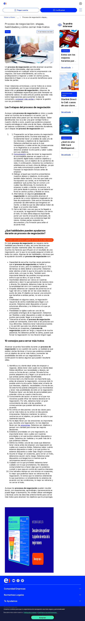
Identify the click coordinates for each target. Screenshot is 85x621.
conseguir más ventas (24, 99)
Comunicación (20, 154)
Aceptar (42, 618)
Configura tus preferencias (47, 613)
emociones (25, 425)
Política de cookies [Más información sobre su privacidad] (30, 613)
